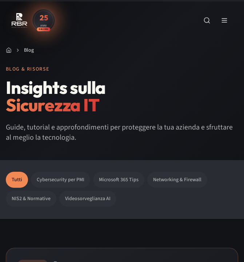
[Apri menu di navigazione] (224, 20)
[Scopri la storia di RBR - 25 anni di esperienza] (43, 20)
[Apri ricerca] (207, 20)
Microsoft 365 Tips (119, 179)
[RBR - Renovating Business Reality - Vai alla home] (20, 20)
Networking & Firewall (177, 179)
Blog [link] (29, 50)
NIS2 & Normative (31, 198)
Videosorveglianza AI (88, 198)
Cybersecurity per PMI (60, 179)
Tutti (17, 179)
